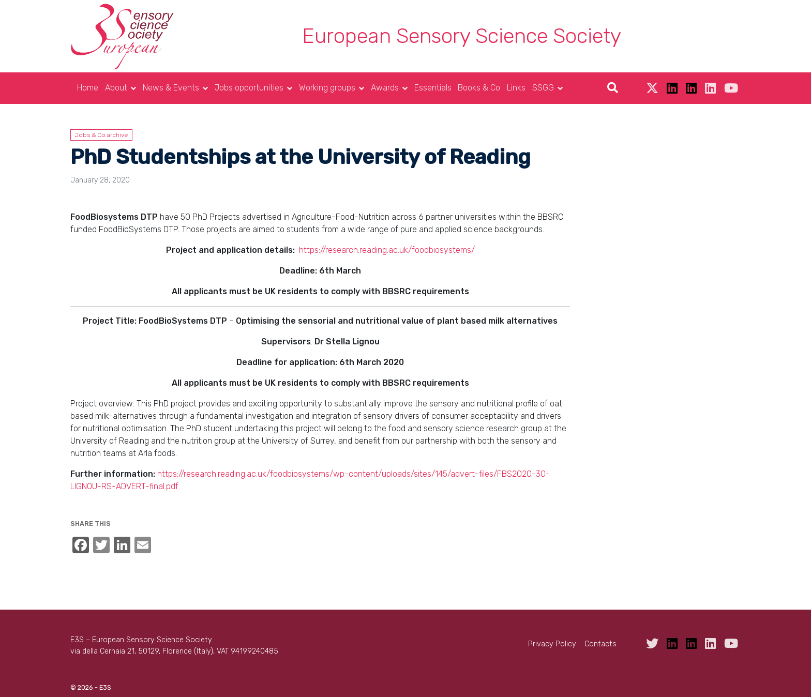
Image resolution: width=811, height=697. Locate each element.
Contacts (600, 644)
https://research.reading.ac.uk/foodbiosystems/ (387, 250)
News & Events (171, 88)
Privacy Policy (552, 644)
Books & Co (479, 88)
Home (87, 88)
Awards (385, 88)
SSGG (543, 88)
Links (516, 88)
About (116, 88)
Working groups (327, 88)
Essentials (433, 88)
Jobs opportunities (249, 88)
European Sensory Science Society (461, 36)
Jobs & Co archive (101, 135)
